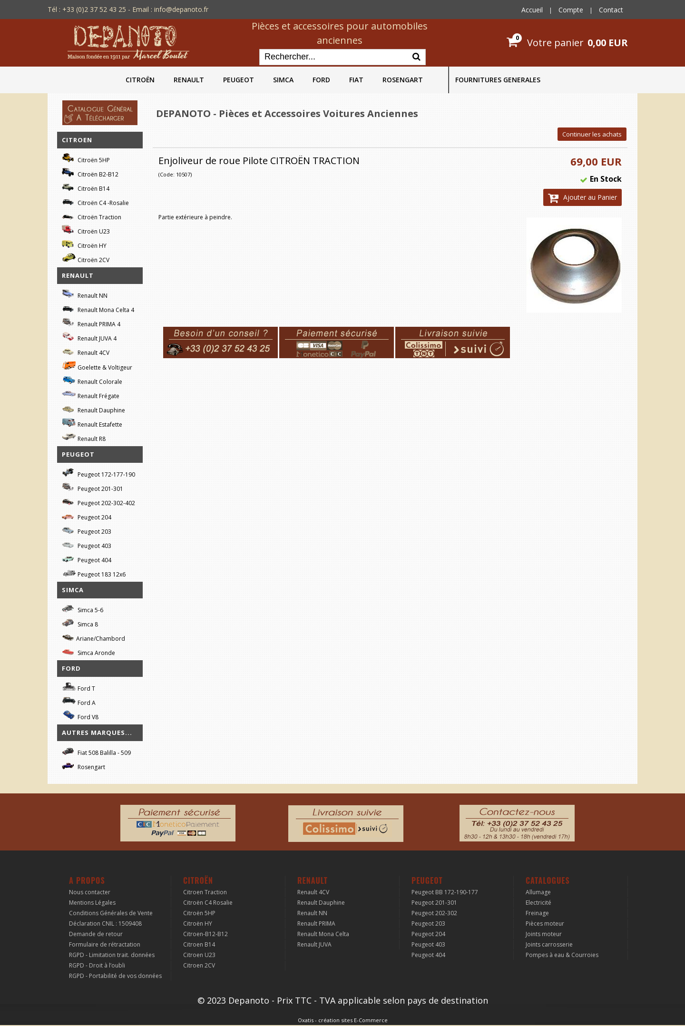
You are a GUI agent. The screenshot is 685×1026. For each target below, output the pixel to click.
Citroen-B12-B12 (205, 934)
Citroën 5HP (86, 158)
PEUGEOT (238, 79)
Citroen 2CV (199, 965)
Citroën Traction (91, 215)
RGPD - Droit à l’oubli (97, 965)
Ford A (79, 701)
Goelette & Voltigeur (97, 365)
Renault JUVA (314, 944)
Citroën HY (84, 244)
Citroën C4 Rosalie (208, 903)
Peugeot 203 (86, 530)
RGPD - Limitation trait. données (112, 955)
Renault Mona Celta (323, 934)
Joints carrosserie (549, 944)
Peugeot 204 (86, 515)
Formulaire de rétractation (104, 944)
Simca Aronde (88, 651)
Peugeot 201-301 (92, 487)
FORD (321, 79)
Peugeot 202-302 (434, 913)
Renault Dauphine (93, 408)
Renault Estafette (92, 423)
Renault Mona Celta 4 (98, 308)
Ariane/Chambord (93, 637)
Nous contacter (89, 892)
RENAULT (189, 79)
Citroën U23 (86, 230)
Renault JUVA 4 (89, 337)
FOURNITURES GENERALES (497, 79)
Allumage (538, 892)
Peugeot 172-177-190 (98, 473)
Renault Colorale (92, 380)
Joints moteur (544, 934)
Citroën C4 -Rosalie (95, 201)
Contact (611, 9)
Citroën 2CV (85, 258)
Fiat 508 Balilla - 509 (96, 751)
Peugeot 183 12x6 (94, 573)
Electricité (538, 903)
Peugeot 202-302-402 (98, 501)
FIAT (356, 79)
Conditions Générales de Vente (111, 913)
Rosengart (83, 765)
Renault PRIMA (316, 923)
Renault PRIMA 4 (91, 322)
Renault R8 (84, 437)
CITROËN (140, 79)
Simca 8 (80, 622)
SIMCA (283, 79)
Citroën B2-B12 (90, 172)
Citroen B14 (199, 944)
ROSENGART (402, 79)
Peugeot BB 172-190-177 (444, 892)
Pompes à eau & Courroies (562, 955)
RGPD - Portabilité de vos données (115, 976)
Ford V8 (80, 715)
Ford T (78, 687)
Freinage (537, 913)
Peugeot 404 (86, 558)
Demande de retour (96, 934)
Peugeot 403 (86, 544)
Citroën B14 (85, 187)
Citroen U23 (199, 955)
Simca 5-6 (82, 608)
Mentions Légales (92, 903)
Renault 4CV (85, 351)
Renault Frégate (90, 394)
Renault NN (85, 294)
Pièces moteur (545, 923)
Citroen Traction (205, 892)
